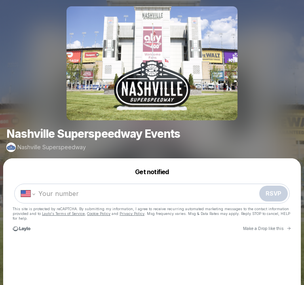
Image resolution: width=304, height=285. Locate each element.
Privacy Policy (132, 213)
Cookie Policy (98, 213)
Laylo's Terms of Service (63, 213)
